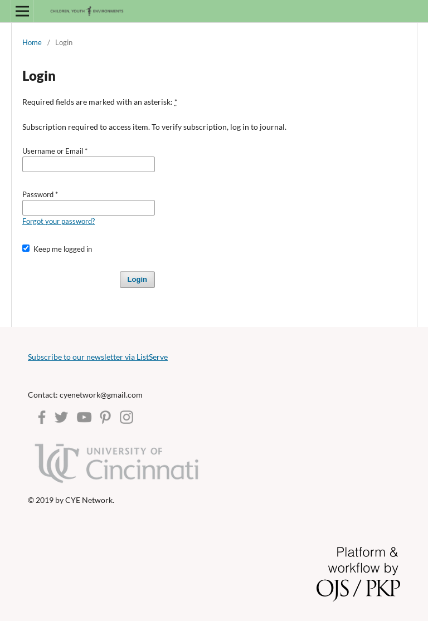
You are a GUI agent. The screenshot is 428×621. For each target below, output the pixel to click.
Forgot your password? (58, 221)
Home (32, 42)
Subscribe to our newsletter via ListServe (98, 356)
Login (137, 279)
